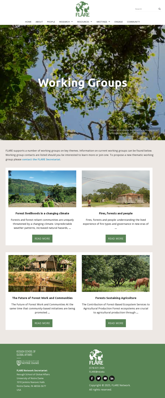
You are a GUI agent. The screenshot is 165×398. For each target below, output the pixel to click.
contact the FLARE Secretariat (41, 159)
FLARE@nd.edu (96, 371)
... (70, 227)
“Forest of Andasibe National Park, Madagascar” (134, 130)
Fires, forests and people (116, 213)
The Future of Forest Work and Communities (42, 298)
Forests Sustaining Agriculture (115, 298)
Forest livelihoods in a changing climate (42, 213)
